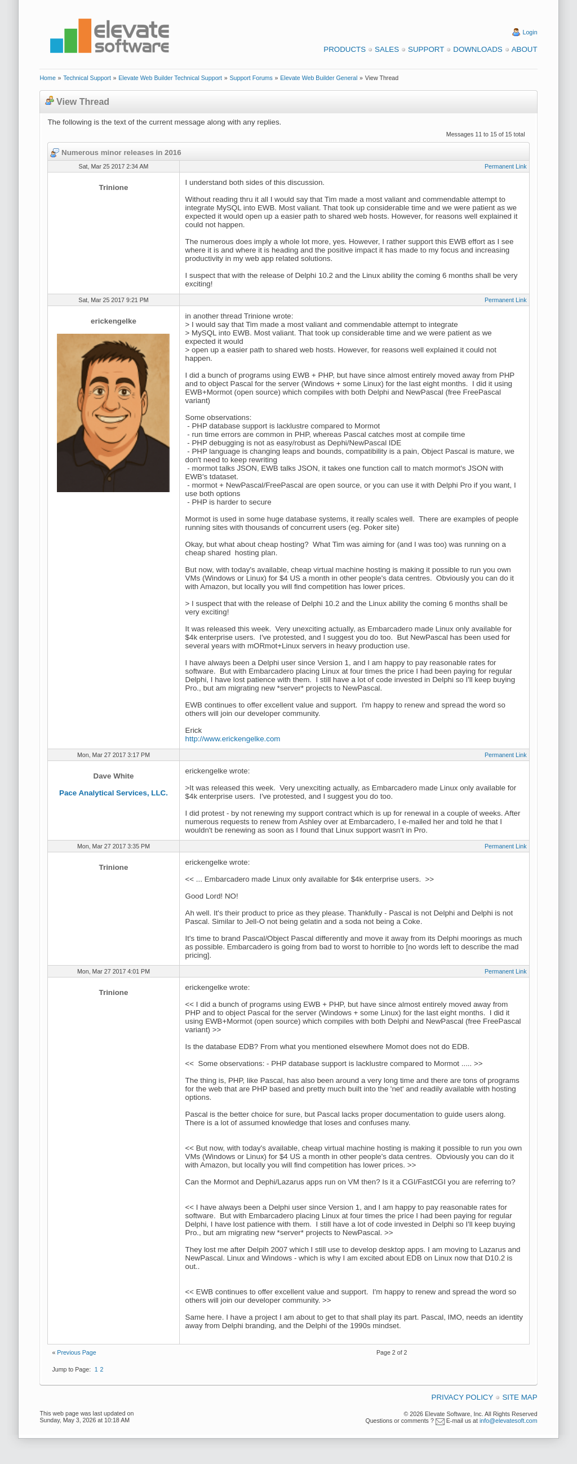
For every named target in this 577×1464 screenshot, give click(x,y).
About (525, 49)
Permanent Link (506, 166)
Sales (387, 49)
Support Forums (250, 77)
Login (530, 32)
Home (47, 77)
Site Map (519, 1397)
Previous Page (76, 1352)
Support (426, 49)
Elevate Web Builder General (318, 77)
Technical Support (87, 77)
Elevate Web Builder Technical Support (170, 77)
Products (344, 49)
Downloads (477, 49)
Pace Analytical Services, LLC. (113, 793)
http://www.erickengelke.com (233, 739)
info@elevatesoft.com (509, 1420)
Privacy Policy (463, 1397)
